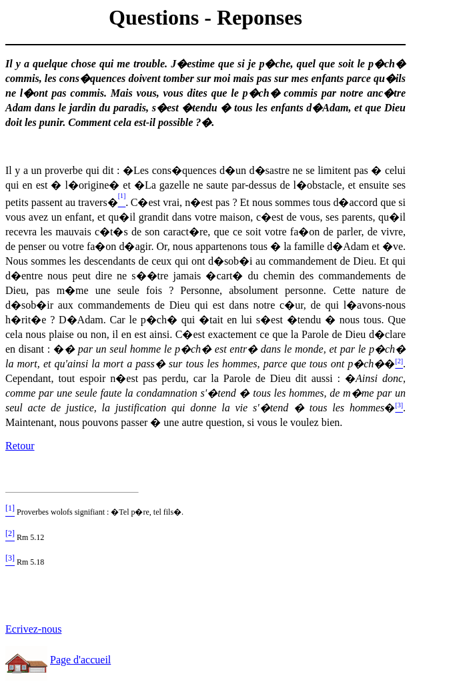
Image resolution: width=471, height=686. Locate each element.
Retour (20, 445)
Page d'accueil (80, 659)
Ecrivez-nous (33, 629)
